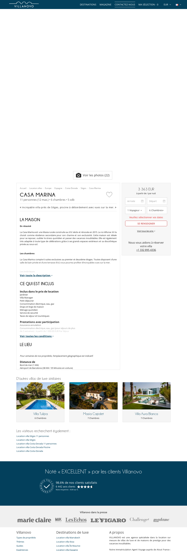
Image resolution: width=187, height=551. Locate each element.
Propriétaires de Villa (77, 547)
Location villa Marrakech (68, 455)
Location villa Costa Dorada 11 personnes (36, 362)
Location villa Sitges (25, 358)
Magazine (105, 4)
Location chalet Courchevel (69, 480)
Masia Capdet (93, 332)
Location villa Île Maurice (68, 464)
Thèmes (20, 460)
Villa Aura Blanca (146, 332)
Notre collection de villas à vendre (33, 513)
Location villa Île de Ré (67, 488)
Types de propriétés (26, 455)
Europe (48, 106)
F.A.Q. (19, 492)
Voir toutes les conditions (37, 254)
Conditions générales (26, 500)
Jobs (18, 484)
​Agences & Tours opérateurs (30, 509)
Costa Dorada (71, 106)
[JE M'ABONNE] (44, 535)
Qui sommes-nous (25, 476)
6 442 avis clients (65, 404)
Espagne (58, 106)
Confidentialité (23, 496)
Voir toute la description (36, 193)
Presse (19, 488)
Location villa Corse (65, 472)
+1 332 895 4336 (146, 168)
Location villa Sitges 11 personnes (32, 354)
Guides (19, 464)
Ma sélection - (148, 4)
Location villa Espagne (67, 468)
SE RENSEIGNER (146, 141)
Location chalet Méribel (67, 476)
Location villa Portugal (67, 484)
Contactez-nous (125, 4)
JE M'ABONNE (81, 534)
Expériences (22, 468)
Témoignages (22, 480)
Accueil (23, 106)
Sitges (83, 106)
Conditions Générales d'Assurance (33, 505)
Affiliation (114, 547)
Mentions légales (133, 547)
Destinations (88, 4)
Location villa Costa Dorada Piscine (33, 365)
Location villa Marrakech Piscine (71, 492)
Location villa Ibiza (65, 460)
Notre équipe (22, 472)
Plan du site (98, 547)
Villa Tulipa (40, 332)
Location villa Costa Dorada (29, 369)
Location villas (35, 106)
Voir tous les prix (146, 149)
